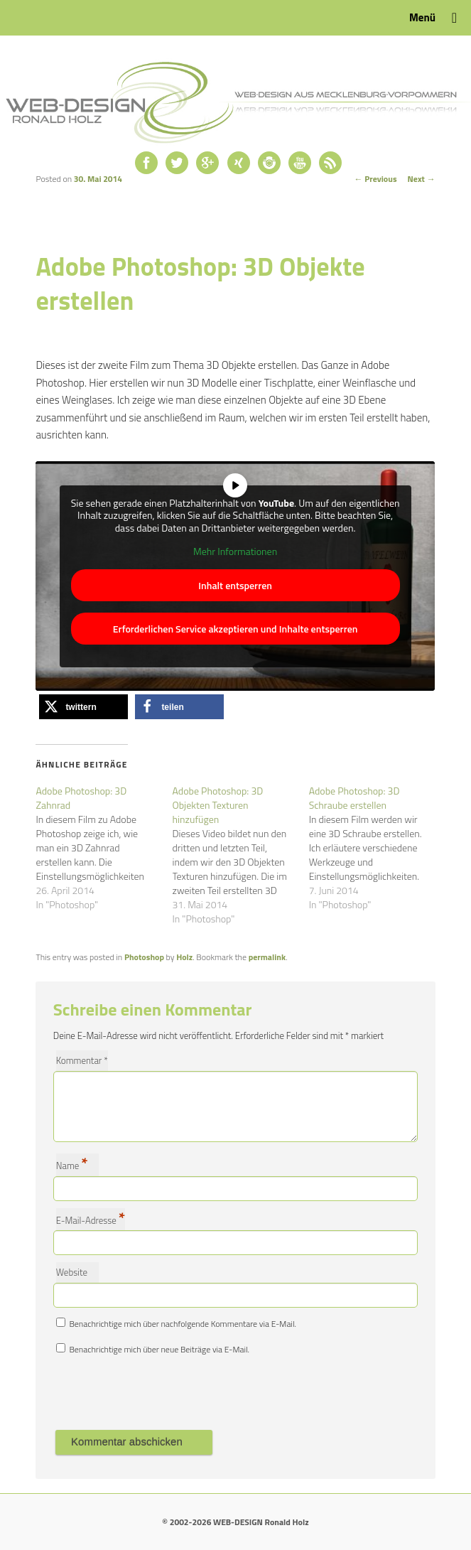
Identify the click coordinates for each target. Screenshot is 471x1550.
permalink (267, 957)
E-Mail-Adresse (90, 1219)
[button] (83, 706)
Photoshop (144, 957)
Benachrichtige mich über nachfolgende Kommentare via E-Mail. (182, 1323)
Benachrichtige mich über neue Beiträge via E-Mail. (159, 1349)
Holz (184, 957)
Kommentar (82, 1060)
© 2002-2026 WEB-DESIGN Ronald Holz (235, 1522)
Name (72, 1164)
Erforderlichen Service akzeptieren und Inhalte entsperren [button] (235, 627)
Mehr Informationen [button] (235, 551)
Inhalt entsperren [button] (236, 584)
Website (71, 1272)
